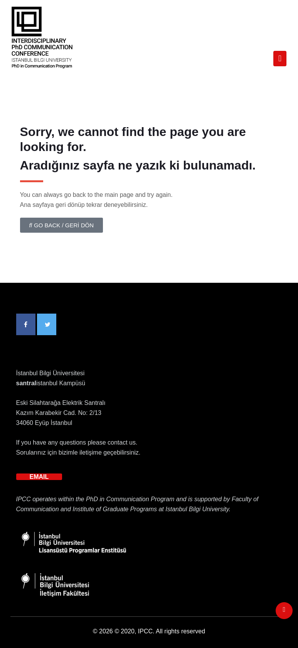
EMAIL (39, 476)
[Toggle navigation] (279, 58)
